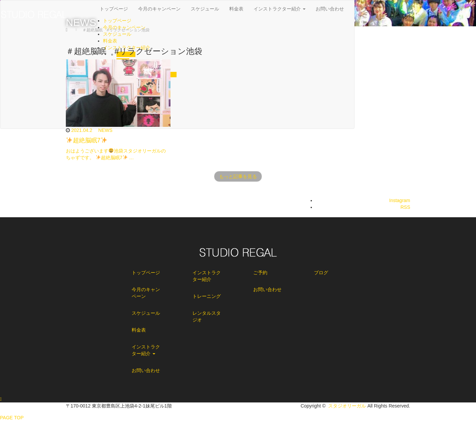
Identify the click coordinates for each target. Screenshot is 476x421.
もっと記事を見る (238, 176)
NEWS (105, 130)
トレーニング (206, 296)
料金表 (139, 330)
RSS (405, 207)
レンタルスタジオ (206, 316)
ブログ (321, 272)
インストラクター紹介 (146, 350)
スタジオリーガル (347, 406)
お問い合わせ (146, 370)
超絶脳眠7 (86, 140)
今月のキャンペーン (146, 293)
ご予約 (260, 272)
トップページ (146, 272)
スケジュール (146, 313)
